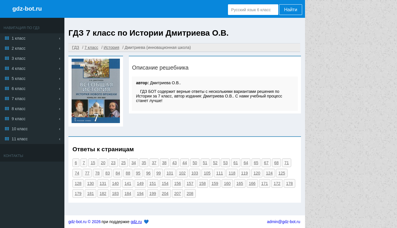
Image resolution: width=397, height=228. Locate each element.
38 (164, 162)
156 (177, 183)
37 (154, 162)
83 (107, 173)
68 (276, 162)
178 (289, 183)
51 (205, 162)
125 (281, 173)
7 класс (19, 98)
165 (239, 183)
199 (152, 193)
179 (78, 193)
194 (140, 193)
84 (118, 173)
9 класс (19, 118)
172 (277, 183)
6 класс (19, 88)
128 (78, 183)
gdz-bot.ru (27, 8)
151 (152, 183)
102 (182, 173)
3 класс (19, 58)
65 (256, 162)
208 (190, 193)
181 (90, 193)
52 (215, 162)
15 (93, 162)
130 (90, 183)
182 (103, 193)
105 (207, 173)
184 (127, 193)
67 (266, 162)
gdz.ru (136, 221)
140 (115, 183)
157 (190, 183)
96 (148, 173)
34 (133, 162)
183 (115, 193)
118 (232, 173)
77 (87, 173)
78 (97, 173)
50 (195, 162)
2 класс (19, 48)
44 (185, 162)
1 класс (19, 38)
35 (144, 162)
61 (235, 162)
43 (174, 162)
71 (286, 162)
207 (177, 193)
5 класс (19, 78)
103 (194, 173)
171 (264, 183)
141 (127, 183)
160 (227, 183)
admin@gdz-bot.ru (283, 221)
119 (244, 173)
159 (215, 183)
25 (123, 162)
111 (219, 173)
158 (202, 183)
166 (252, 183)
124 (269, 173)
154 (165, 183)
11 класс (20, 139)
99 (158, 173)
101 (169, 173)
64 (245, 162)
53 (225, 162)
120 (257, 173)
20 (103, 162)
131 (103, 183)
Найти (290, 9)
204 (165, 193)
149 (140, 183)
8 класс (19, 108)
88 (128, 173)
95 (138, 173)
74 (77, 173)
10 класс (20, 129)
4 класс (19, 68)
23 (113, 162)
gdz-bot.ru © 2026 (84, 221)
